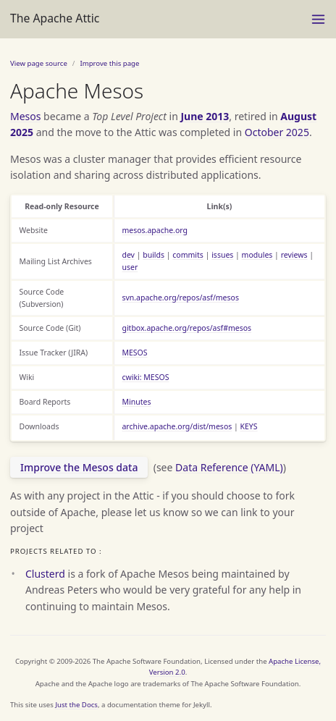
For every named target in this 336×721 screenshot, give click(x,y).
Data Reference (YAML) (229, 467)
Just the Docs (76, 704)
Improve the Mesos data (79, 467)
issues (222, 255)
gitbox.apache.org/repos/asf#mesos (186, 328)
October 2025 (277, 132)
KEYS (249, 426)
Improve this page (109, 63)
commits (187, 255)
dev (128, 255)
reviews (294, 255)
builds (153, 255)
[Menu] (318, 19)
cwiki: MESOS (145, 377)
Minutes (136, 402)
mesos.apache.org (155, 230)
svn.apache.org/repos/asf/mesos (180, 297)
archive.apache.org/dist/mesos (177, 426)
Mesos (25, 116)
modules (257, 255)
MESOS (134, 352)
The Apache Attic (54, 18)
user (130, 267)
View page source (38, 63)
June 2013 (204, 116)
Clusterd (45, 574)
